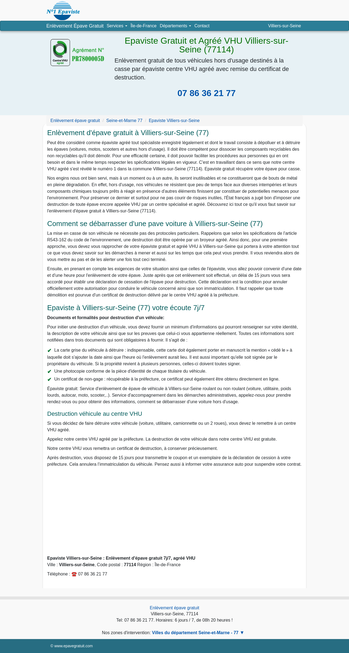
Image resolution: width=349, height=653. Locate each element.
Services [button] (117, 25)
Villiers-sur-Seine (284, 25)
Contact (201, 25)
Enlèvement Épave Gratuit (75, 26)
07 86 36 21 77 (206, 93)
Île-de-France (144, 25)
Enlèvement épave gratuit (174, 607)
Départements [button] (176, 27)
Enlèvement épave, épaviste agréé (63, 10)
